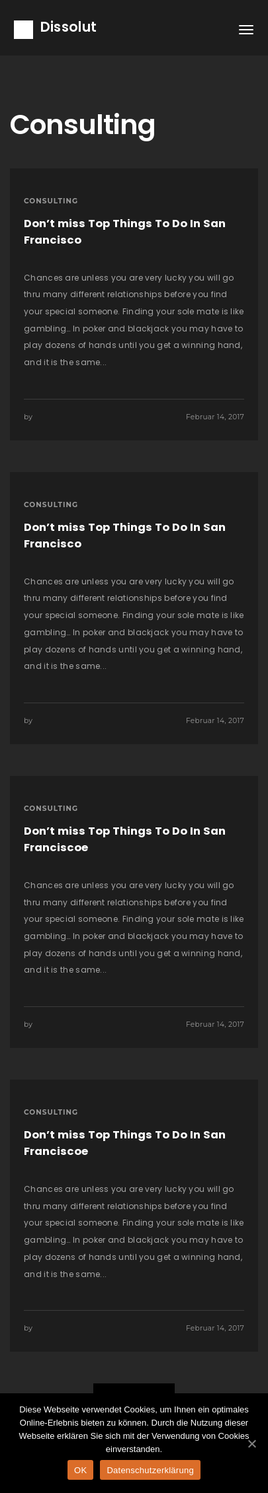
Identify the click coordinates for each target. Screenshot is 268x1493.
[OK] (251, 1443)
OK (80, 1470)
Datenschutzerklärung (150, 1470)
